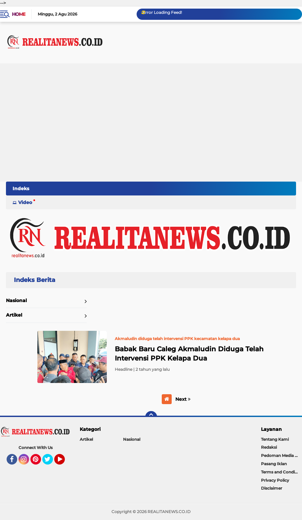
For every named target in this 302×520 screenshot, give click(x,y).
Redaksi (269, 447)
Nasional (16, 300)
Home (18, 14)
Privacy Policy (275, 480)
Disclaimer (271, 488)
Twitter (50, 462)
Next (183, 399)
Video (25, 202)
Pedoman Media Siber (281, 455)
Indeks (21, 188)
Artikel (14, 315)
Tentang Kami (275, 439)
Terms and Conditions (281, 471)
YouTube (64, 462)
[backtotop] (151, 417)
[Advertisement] (151, 132)
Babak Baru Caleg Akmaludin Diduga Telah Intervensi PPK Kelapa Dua (189, 353)
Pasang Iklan (274, 463)
